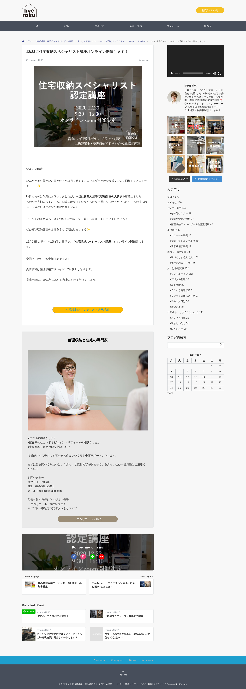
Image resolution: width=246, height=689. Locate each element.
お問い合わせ (210, 10)
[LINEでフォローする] (92, 556)
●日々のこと (177, 328)
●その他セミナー (179, 213)
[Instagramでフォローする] (83, 556)
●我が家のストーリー (181, 262)
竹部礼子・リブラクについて (185, 312)
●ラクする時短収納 (180, 290)
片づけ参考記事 (178, 268)
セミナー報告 (177, 207)
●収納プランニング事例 (183, 240)
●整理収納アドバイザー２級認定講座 (190, 224)
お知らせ (174, 202)
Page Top (123, 673)
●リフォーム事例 (179, 235)
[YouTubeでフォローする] (101, 556)
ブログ (173, 196)
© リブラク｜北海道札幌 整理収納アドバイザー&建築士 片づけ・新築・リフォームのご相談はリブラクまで (112, 684)
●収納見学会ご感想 (180, 218)
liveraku (145, 60)
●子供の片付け (178, 301)
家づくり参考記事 (178, 251)
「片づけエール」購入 (87, 519)
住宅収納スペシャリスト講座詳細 (87, 309)
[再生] (171, 73)
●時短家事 (175, 306)
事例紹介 (173, 229)
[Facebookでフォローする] (74, 556)
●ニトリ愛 (175, 284)
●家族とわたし (178, 323)
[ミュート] (214, 73)
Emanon (183, 684)
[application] (195, 61)
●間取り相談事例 (179, 246)
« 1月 (170, 392)
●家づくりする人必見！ (183, 257)
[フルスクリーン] (219, 73)
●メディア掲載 (178, 317)
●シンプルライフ (180, 273)
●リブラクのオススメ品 (183, 295)
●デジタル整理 (178, 279)
